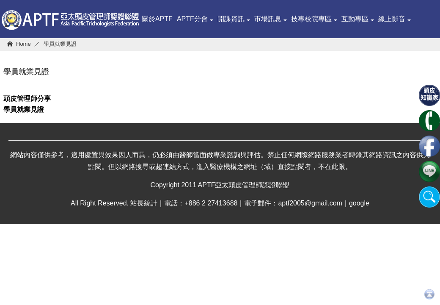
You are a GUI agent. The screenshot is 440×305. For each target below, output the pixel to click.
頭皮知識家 (190, 57)
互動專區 (357, 18)
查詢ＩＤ (224, 57)
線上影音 (394, 18)
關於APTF (157, 18)
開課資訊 (233, 18)
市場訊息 (270, 18)
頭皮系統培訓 (262, 57)
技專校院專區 (314, 18)
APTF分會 (195, 18)
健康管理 (155, 57)
